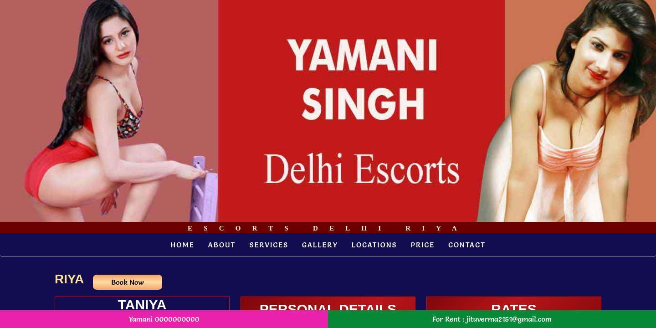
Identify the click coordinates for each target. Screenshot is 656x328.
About (222, 244)
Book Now (127, 282)
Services (268, 244)
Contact (467, 244)
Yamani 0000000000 (163, 318)
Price (422, 244)
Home (182, 244)
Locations (374, 244)
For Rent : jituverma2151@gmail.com (492, 318)
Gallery (320, 244)
